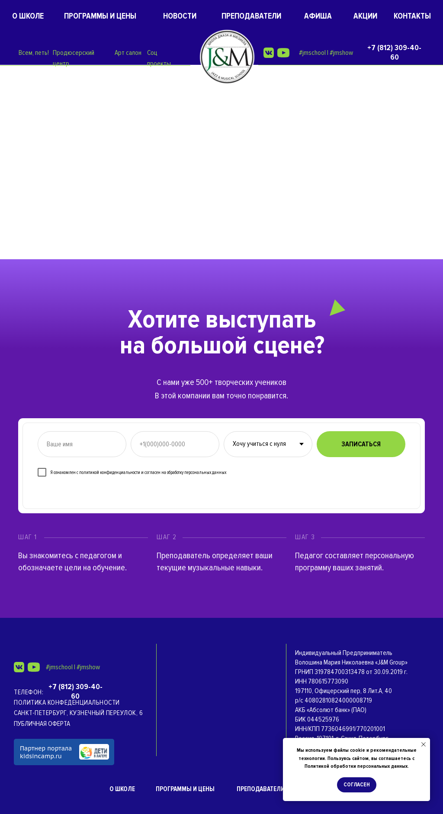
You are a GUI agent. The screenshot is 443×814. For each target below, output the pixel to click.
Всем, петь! (34, 52)
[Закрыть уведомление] (423, 744)
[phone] (175, 444)
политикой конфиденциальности (109, 472)
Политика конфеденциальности (67, 702)
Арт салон (128, 52)
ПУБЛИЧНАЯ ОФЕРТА (42, 723)
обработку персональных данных (196, 472)
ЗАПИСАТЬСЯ (361, 444)
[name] (82, 444)
